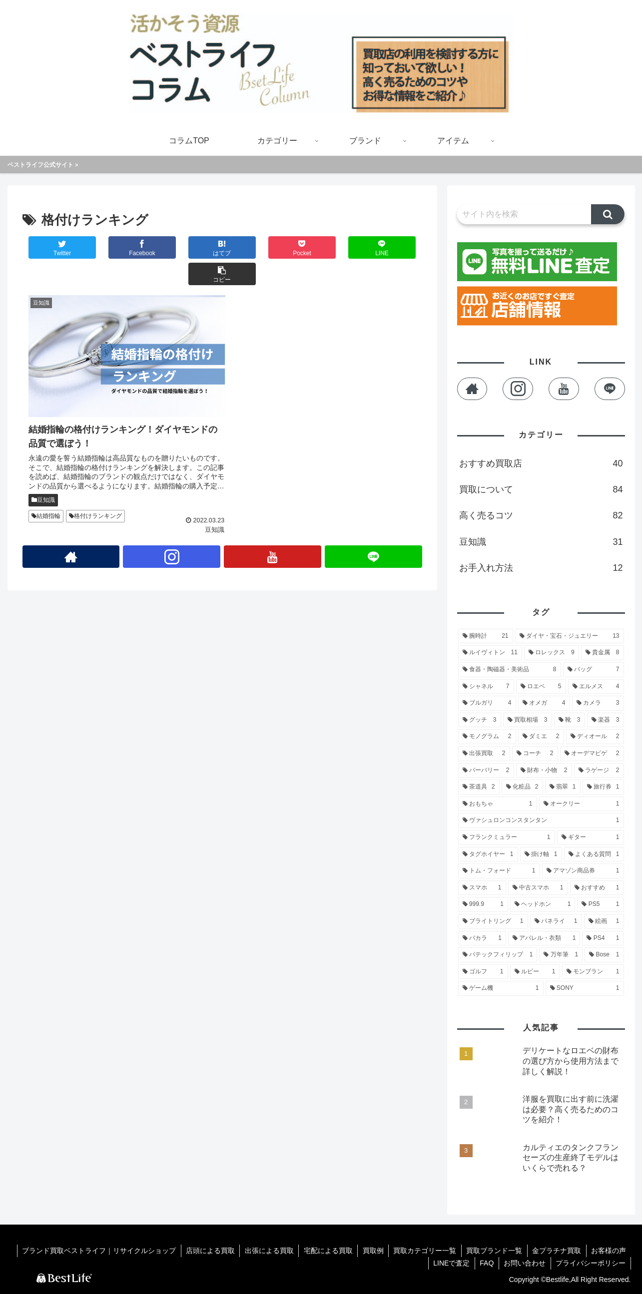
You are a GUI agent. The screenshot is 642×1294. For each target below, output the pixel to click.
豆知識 (43, 466)
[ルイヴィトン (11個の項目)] (490, 652)
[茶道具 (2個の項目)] (479, 787)
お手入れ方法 (541, 568)
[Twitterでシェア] (55, 247)
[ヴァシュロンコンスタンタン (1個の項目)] (541, 820)
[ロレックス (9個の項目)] (551, 652)
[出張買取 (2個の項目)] (484, 753)
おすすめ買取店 (541, 463)
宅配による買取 (325, 1251)
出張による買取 (265, 1251)
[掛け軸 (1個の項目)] (541, 854)
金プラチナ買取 (556, 1251)
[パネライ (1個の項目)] (556, 921)
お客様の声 (608, 1251)
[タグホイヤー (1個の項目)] (488, 854)
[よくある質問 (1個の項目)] (594, 854)
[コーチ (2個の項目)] (535, 753)
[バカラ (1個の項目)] (482, 938)
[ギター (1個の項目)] (590, 837)
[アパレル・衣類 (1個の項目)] (544, 938)
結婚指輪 (45, 482)
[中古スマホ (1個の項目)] (538, 887)
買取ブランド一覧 (493, 1251)
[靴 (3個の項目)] (569, 720)
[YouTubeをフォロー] (272, 524)
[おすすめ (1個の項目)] (597, 887)
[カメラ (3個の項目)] (598, 703)
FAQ (485, 1263)
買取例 (370, 1251)
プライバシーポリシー (591, 1263)
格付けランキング (95, 482)
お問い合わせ (524, 1263)
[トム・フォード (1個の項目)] (499, 870)
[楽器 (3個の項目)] (605, 720)
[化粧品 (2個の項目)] (522, 787)
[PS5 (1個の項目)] (600, 904)
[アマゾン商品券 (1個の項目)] (583, 870)
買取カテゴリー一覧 (423, 1251)
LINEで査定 (449, 1263)
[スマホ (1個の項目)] (482, 887)
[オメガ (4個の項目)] (544, 703)
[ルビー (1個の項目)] (535, 971)
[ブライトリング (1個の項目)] (493, 921)
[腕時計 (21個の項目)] (485, 636)
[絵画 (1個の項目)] (604, 921)
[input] (524, 214)
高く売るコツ (541, 515)
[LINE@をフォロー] (373, 524)
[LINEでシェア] (322, 247)
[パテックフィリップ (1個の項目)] (498, 954)
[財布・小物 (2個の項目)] (544, 770)
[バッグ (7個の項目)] (593, 669)
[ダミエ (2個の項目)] (541, 736)
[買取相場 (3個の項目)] (527, 720)
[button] (389, 247)
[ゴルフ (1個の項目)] (483, 971)
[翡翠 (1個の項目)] (563, 787)
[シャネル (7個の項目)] (486, 686)
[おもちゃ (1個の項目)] (497, 804)
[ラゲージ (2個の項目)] (599, 770)
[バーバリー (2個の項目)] (486, 770)
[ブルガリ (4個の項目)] (487, 703)
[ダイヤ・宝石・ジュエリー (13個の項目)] (569, 636)
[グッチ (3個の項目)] (479, 720)
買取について (541, 489)
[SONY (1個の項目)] (585, 988)
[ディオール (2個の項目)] (595, 736)
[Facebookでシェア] (122, 247)
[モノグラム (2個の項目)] (487, 736)
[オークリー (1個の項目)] (581, 804)
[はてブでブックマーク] (189, 247)
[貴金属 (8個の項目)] (602, 652)
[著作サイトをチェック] (70, 524)
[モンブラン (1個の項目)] (593, 971)
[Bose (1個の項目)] (604, 954)
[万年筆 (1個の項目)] (561, 954)
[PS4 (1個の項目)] (603, 938)
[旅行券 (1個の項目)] (603, 787)
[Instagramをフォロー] (171, 524)
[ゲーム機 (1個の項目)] (501, 988)
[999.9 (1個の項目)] (483, 904)
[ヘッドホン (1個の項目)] (542, 904)
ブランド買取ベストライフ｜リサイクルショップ (94, 1251)
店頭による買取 (206, 1251)
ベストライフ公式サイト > (42, 164)
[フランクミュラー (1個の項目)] (506, 837)
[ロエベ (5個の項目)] (541, 686)
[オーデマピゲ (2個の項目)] (592, 753)
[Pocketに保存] (255, 247)
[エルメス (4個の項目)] (596, 686)
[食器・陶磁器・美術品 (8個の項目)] (509, 669)
